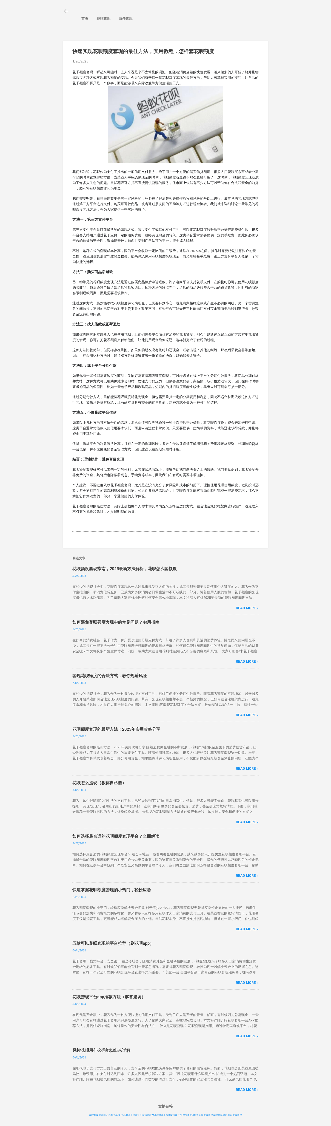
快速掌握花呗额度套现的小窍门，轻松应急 (111, 889)
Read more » (247, 608)
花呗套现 (103, 19)
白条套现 (125, 19)
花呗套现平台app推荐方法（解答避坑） (109, 996)
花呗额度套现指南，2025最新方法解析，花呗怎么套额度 (124, 568)
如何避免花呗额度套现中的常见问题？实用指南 (115, 622)
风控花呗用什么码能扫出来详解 (101, 1050)
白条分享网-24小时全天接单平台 (125, 1115)
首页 (84, 19)
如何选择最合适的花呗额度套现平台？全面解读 (115, 836)
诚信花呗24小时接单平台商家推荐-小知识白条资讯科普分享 (172, 1115)
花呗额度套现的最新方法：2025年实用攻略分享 (116, 729)
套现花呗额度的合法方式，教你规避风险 (109, 675)
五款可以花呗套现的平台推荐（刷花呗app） (113, 943)
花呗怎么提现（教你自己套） (99, 782)
